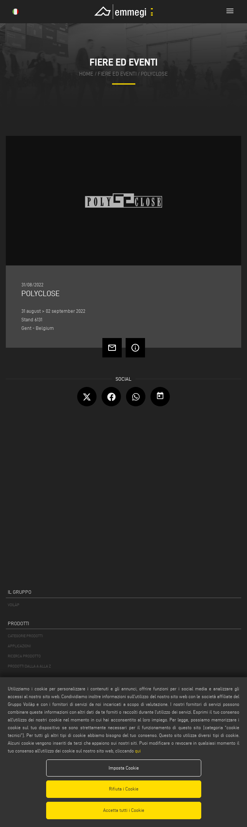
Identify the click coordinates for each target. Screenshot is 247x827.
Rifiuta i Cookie (123, 788)
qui (138, 750)
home (86, 74)
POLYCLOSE (154, 74)
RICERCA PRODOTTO (24, 656)
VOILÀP (13, 605)
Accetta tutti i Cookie (123, 810)
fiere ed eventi (117, 74)
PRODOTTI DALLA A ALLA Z (29, 666)
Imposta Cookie (124, 767)
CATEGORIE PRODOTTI (25, 636)
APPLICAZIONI (19, 646)
